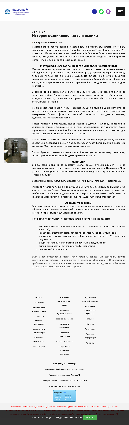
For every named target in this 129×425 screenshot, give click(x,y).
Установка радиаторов (64, 334)
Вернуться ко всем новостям (47, 42)
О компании (39, 302)
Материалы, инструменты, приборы (90, 310)
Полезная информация (90, 336)
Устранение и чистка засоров (39, 331)
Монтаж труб (39, 346)
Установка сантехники (64, 326)
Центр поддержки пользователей (64, 386)
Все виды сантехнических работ (64, 301)
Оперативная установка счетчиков (64, 350)
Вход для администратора (64, 364)
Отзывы (90, 319)
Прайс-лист (90, 329)
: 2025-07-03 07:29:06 (77, 381)
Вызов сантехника (64, 341)
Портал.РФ (75, 375)
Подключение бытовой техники (90, 299)
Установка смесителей (38, 340)
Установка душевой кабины (64, 312)
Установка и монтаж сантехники (39, 320)
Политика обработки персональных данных (64, 369)
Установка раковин (64, 319)
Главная (38, 297)
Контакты (90, 343)
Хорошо (90, 417)
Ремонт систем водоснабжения (39, 309)
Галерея (90, 324)
